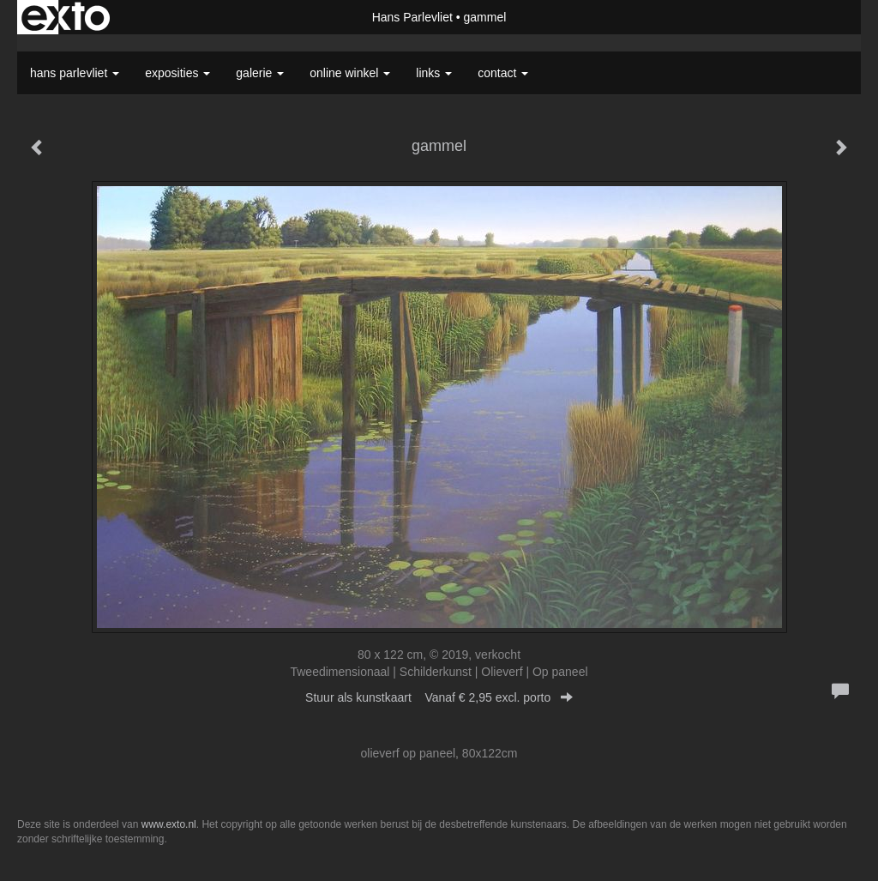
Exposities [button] (177, 73)
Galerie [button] (260, 73)
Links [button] (434, 73)
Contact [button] (503, 73)
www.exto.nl (168, 824)
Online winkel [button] (350, 73)
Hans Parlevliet (412, 17)
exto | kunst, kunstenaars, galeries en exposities (65, 17)
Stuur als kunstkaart (439, 697)
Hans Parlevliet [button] (74, 73)
